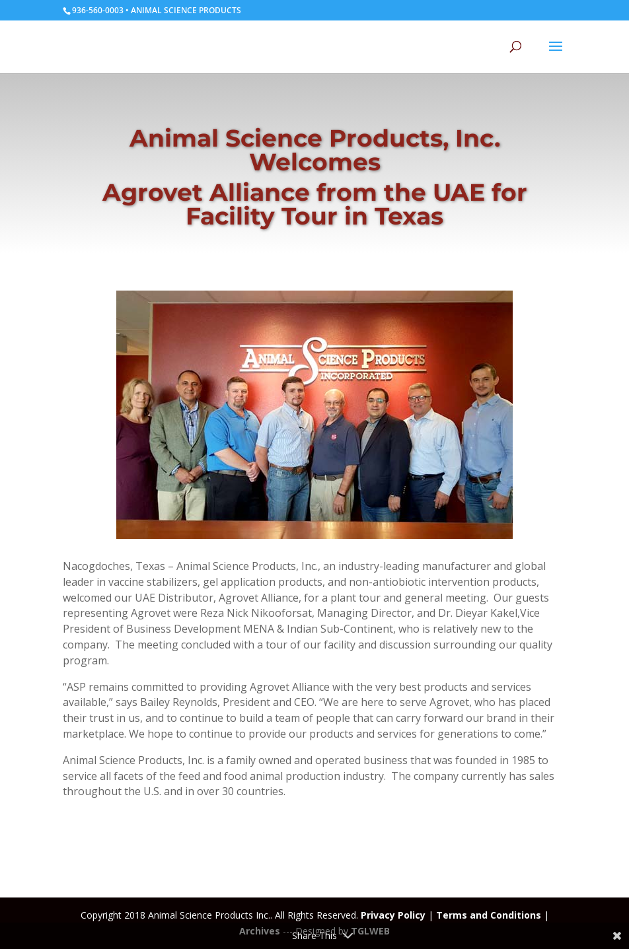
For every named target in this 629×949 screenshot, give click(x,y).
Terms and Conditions (488, 915)
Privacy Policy (393, 915)
